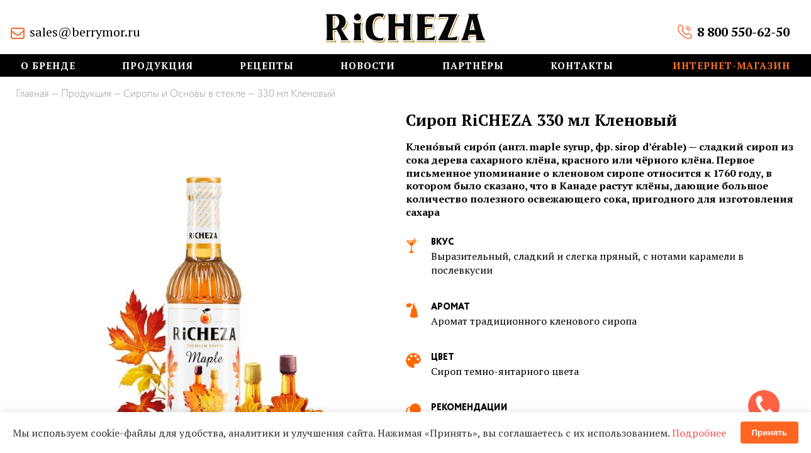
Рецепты (267, 65)
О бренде (48, 65)
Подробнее (699, 433)
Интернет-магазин (731, 65)
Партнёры (473, 65)
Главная (32, 94)
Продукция (157, 65)
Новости (367, 65)
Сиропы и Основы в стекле (184, 94)
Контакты (582, 65)
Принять (769, 432)
